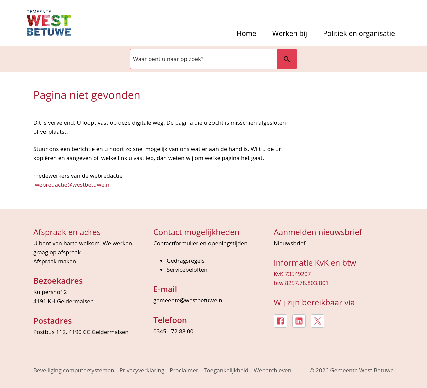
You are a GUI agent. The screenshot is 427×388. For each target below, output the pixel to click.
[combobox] (202, 59)
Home (246, 33)
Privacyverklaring (142, 370)
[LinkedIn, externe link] (299, 321)
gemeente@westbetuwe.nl (188, 300)
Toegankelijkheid (226, 370)
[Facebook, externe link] (280, 321)
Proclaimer (184, 370)
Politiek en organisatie (359, 33)
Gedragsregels (186, 260)
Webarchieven (272, 370)
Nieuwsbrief (289, 243)
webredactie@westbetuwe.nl (73, 184)
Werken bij (289, 33)
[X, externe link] (317, 321)
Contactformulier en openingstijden (200, 243)
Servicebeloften (187, 269)
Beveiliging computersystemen (73, 370)
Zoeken (287, 59)
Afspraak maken (54, 261)
